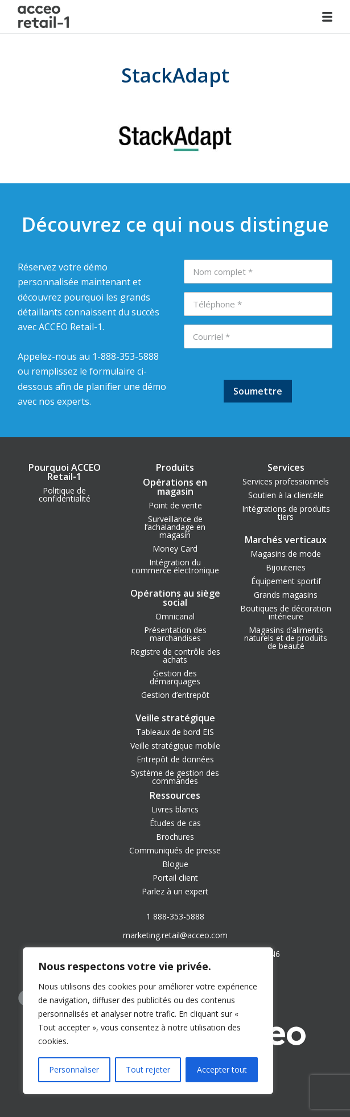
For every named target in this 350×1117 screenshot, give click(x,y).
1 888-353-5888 (175, 916)
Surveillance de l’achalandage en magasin (175, 527)
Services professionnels (285, 481)
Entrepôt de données (175, 759)
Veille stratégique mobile (175, 745)
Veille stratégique (175, 718)
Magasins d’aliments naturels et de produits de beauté (285, 638)
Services (285, 467)
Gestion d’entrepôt (175, 694)
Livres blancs (175, 809)
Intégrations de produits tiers (286, 512)
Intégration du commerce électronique (175, 566)
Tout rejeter (148, 1069)
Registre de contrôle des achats (175, 655)
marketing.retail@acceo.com (175, 935)
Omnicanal (175, 616)
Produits (175, 467)
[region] (148, 1020)
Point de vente (175, 505)
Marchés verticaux (286, 539)
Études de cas (175, 823)
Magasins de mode (285, 553)
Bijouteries (286, 567)
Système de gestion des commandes (175, 776)
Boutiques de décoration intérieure (285, 612)
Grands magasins (286, 594)
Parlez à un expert (175, 891)
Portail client (175, 877)
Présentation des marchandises (175, 634)
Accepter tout (222, 1069)
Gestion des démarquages (175, 677)
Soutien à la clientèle (286, 495)
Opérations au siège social (175, 598)
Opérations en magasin (175, 487)
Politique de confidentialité (64, 494)
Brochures (175, 836)
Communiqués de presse (175, 850)
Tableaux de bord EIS (175, 731)
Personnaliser (74, 1069)
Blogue (175, 864)
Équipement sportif (286, 581)
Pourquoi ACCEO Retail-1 (64, 472)
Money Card (175, 548)
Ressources (175, 795)
